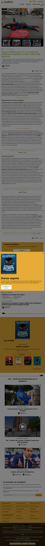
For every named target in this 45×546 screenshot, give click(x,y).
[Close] (42, 253)
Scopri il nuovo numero (7, 287)
